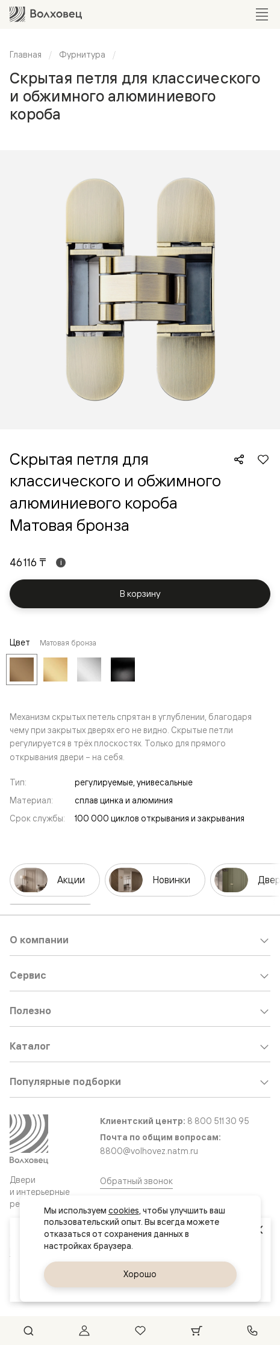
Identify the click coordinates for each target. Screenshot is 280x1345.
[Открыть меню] (262, 14)
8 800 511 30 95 (218, 1121)
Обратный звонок (136, 1181)
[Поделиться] (239, 459)
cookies (123, 1210)
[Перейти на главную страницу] (46, 14)
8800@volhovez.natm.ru (149, 1151)
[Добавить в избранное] (263, 459)
